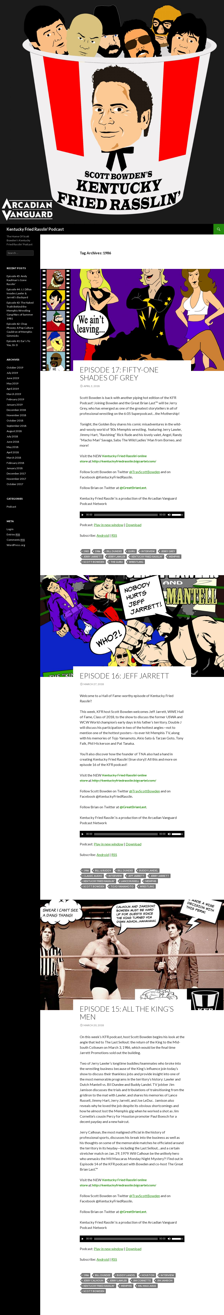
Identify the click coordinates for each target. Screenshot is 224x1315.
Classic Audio (93, 875)
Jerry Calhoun (93, 1280)
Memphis (174, 556)
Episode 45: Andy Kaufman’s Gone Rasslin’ (17, 280)
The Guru (116, 561)
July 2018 (12, 436)
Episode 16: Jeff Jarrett (124, 675)
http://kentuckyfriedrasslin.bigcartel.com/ (124, 461)
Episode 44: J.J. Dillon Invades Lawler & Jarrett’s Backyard (19, 293)
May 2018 (12, 447)
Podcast (11, 506)
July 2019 (12, 372)
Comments (16, 540)
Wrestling (136, 561)
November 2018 (16, 415)
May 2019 (12, 383)
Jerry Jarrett (93, 556)
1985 (86, 551)
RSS (114, 535)
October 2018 (15, 420)
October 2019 (15, 367)
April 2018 (13, 452)
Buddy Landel (148, 870)
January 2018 (15, 468)
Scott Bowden (94, 561)
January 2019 (15, 404)
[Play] (82, 515)
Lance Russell (130, 881)
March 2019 (14, 394)
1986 (97, 551)
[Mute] (169, 515)
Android (103, 535)
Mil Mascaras (147, 1285)
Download (133, 525)
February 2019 (15, 399)
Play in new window (108, 525)
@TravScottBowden (144, 472)
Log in (10, 529)
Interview (148, 551)
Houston (148, 1275)
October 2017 (15, 484)
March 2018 (14, 457)
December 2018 (16, 410)
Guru (131, 551)
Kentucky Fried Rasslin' (147, 556)
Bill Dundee (114, 551)
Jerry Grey (168, 551)
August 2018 (14, 431)
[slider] (126, 515)
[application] (132, 515)
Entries (13, 534)
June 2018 (13, 441)
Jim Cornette (142, 1280)
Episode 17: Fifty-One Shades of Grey (119, 373)
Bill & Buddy (103, 870)
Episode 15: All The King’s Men (127, 1012)
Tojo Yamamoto (122, 886)
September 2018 (16, 425)
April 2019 (13, 388)
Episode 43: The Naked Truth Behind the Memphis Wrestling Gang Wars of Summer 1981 (20, 310)
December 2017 (16, 473)
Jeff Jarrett (136, 875)
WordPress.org (16, 545)
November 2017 (16, 478)
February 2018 (15, 463)
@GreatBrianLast (133, 488)
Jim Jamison (165, 1280)
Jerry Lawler (116, 556)
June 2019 (13, 378)
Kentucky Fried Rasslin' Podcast (35, 229)
